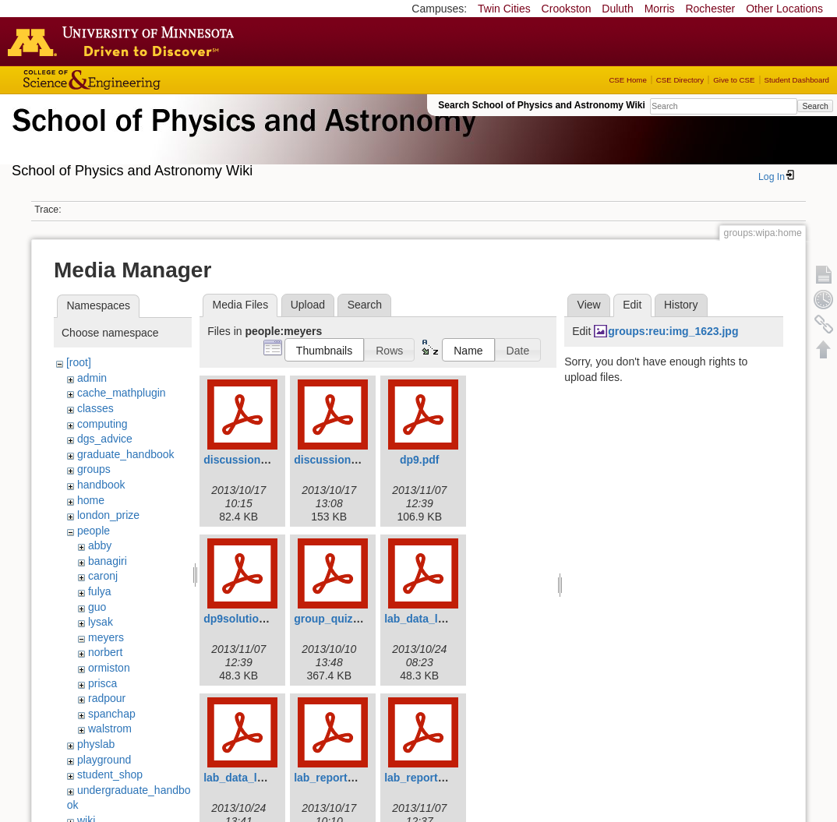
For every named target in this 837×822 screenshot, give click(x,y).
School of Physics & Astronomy (241, 138)
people (93, 530)
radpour (106, 698)
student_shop (110, 774)
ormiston (109, 667)
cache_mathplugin (121, 392)
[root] (78, 362)
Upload (308, 304)
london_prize (108, 515)
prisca (102, 683)
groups (94, 469)
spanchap (112, 713)
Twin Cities (504, 8)
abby (99, 545)
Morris (660, 8)
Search (815, 106)
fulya (99, 591)
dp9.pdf (420, 459)
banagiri (107, 561)
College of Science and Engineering (140, 79)
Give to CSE (733, 80)
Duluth (617, 8)
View (589, 304)
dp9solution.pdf (244, 618)
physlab (96, 744)
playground (104, 759)
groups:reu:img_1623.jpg (673, 331)
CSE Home (627, 80)
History (681, 304)
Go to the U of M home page (124, 41)
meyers (106, 637)
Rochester (710, 8)
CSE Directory (680, 80)
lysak (100, 622)
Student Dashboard (797, 80)
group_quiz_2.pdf (339, 618)
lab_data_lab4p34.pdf (439, 618)
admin (92, 378)
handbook (101, 484)
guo (97, 607)
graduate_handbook (126, 454)
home (90, 500)
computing (102, 424)
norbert (105, 652)
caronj (103, 576)
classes (95, 408)
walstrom (110, 728)
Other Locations (784, 8)
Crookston (567, 8)
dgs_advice (104, 438)
